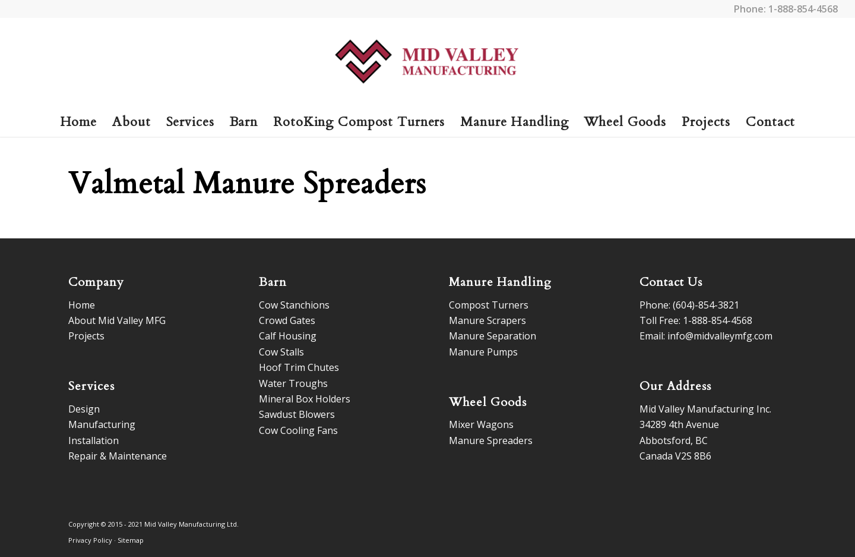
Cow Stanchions (294, 304)
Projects (86, 335)
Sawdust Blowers (297, 414)
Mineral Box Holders (304, 398)
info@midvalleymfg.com (719, 335)
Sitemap (131, 540)
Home (81, 304)
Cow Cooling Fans (298, 430)
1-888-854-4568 (803, 8)
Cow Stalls (281, 351)
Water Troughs (293, 383)
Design (84, 409)
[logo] (428, 62)
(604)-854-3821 (706, 304)
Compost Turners (488, 304)
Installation (93, 440)
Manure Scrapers (487, 320)
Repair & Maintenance (117, 455)
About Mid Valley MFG (117, 320)
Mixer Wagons (481, 424)
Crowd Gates (287, 320)
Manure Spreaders (491, 440)
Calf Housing (287, 335)
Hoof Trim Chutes (299, 367)
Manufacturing (101, 424)
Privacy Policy (90, 540)
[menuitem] (78, 122)
